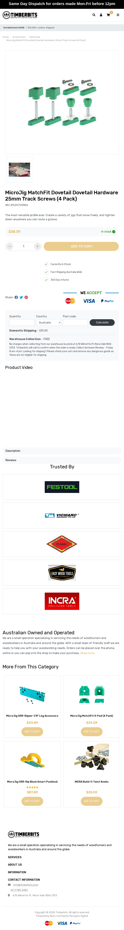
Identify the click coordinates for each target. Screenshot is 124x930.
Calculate (102, 322)
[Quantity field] (23, 246)
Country (41, 316)
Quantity (15, 316)
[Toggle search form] (94, 15)
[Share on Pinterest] (26, 297)
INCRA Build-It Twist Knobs (92, 781)
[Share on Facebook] (17, 297)
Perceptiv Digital (78, 916)
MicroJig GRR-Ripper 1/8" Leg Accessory (32, 715)
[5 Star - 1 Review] (32, 787)
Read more (87, 653)
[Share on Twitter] (22, 297)
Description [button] (13, 450)
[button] (108, 15)
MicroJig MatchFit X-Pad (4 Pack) (91, 715)
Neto (52, 916)
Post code (69, 316)
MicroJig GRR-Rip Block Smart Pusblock (32, 781)
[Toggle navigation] (118, 15)
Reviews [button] (11, 460)
